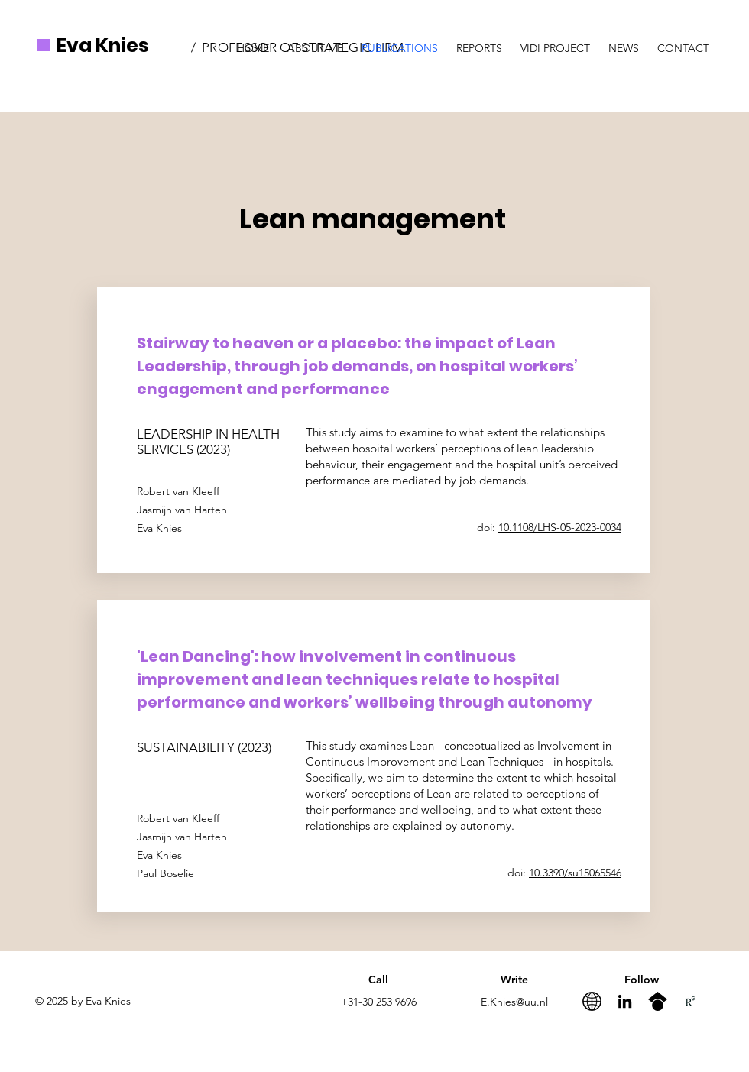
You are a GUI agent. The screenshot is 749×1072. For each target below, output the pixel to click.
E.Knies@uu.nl (514, 1002)
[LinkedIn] (624, 1001)
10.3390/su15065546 (575, 872)
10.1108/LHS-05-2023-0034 (559, 527)
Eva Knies (103, 45)
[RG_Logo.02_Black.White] (690, 1001)
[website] (591, 1001)
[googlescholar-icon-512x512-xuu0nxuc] (657, 1001)
